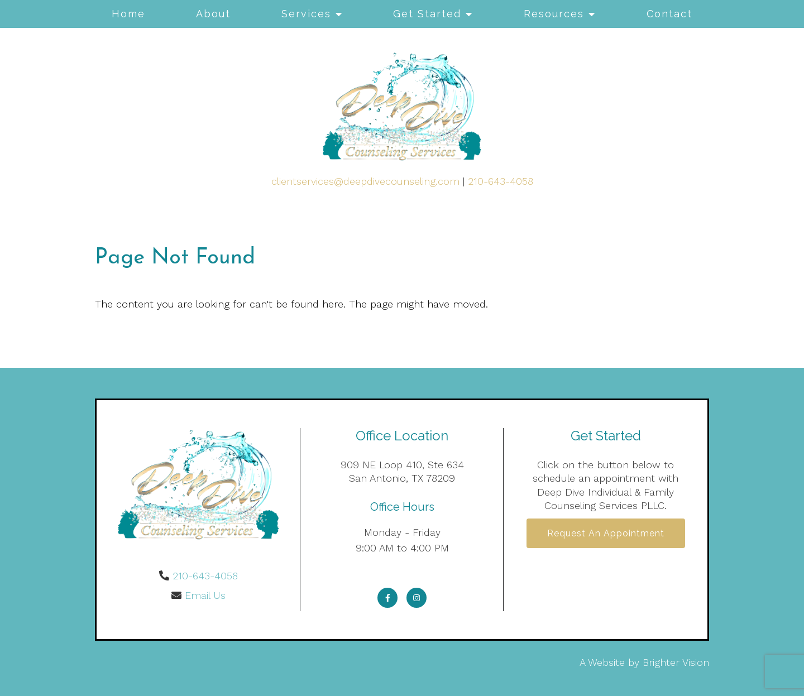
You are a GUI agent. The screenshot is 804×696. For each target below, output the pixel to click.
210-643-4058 (500, 181)
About (213, 14)
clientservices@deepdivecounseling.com (365, 181)
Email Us (205, 595)
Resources (554, 14)
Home (128, 14)
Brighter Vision (676, 662)
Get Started (427, 14)
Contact (669, 14)
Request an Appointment (605, 533)
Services (306, 14)
